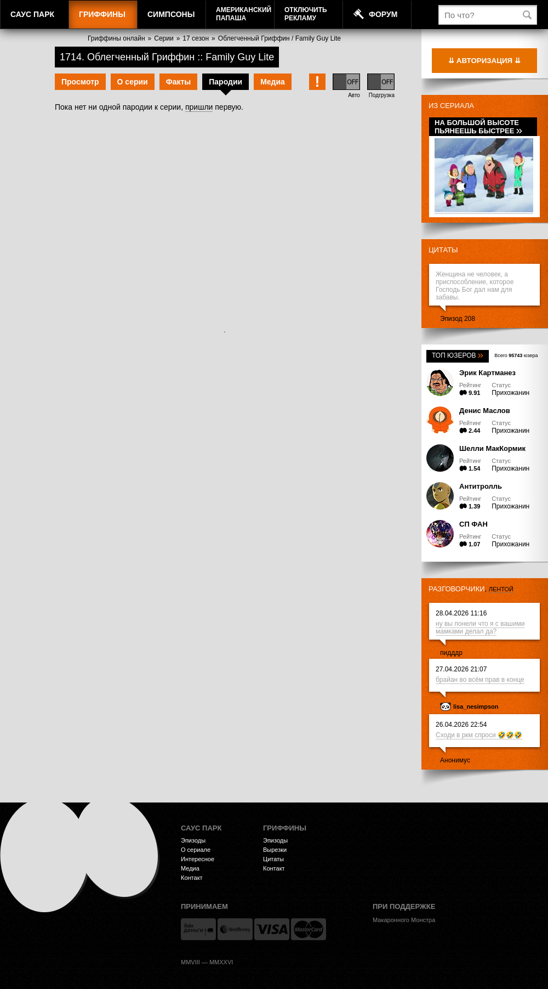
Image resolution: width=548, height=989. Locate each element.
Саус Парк (32, 14)
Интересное (197, 859)
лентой (501, 589)
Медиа (272, 81)
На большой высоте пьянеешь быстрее (478, 126)
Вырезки (275, 849)
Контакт (192, 877)
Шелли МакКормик (492, 448)
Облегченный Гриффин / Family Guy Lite (279, 38)
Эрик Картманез (487, 373)
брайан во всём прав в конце (480, 679)
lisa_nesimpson (476, 706)
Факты (178, 81)
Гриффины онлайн (116, 38)
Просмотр (80, 81)
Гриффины (102, 14)
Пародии (225, 81)
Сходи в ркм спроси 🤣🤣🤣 (479, 735)
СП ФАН (473, 524)
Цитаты (443, 250)
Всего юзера (516, 355)
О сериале (195, 849)
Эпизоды (193, 840)
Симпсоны (171, 14)
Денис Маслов (484, 410)
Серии (163, 38)
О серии (132, 81)
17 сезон (195, 38)
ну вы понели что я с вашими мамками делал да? (480, 627)
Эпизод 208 (457, 319)
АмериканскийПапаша (243, 14)
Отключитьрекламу (305, 14)
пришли (199, 107)
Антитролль (480, 486)
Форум (383, 14)
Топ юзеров (457, 355)
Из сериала (451, 105)
